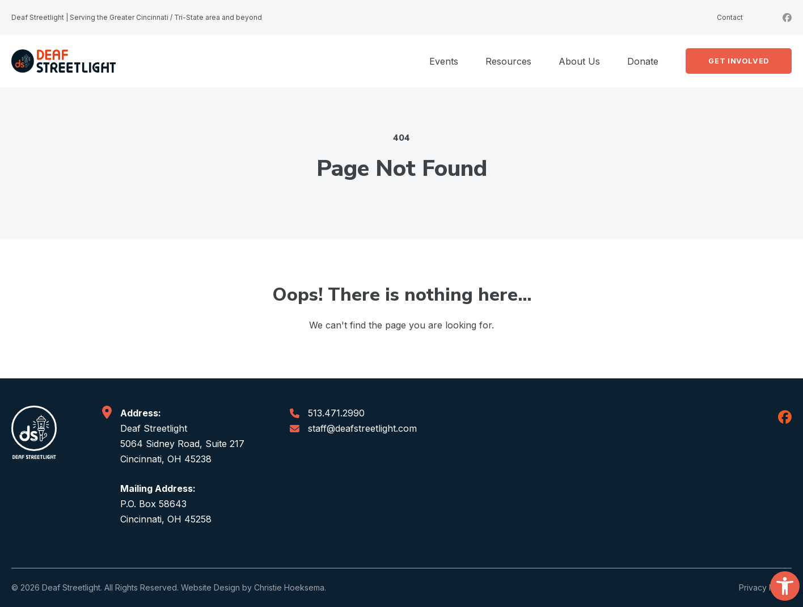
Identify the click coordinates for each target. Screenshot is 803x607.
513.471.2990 (336, 413)
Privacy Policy (765, 587)
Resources (508, 61)
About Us (579, 61)
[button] (785, 586)
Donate (642, 61)
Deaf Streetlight (71, 587)
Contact (730, 17)
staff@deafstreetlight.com (362, 428)
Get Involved (738, 61)
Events (443, 61)
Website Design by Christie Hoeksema (252, 587)
